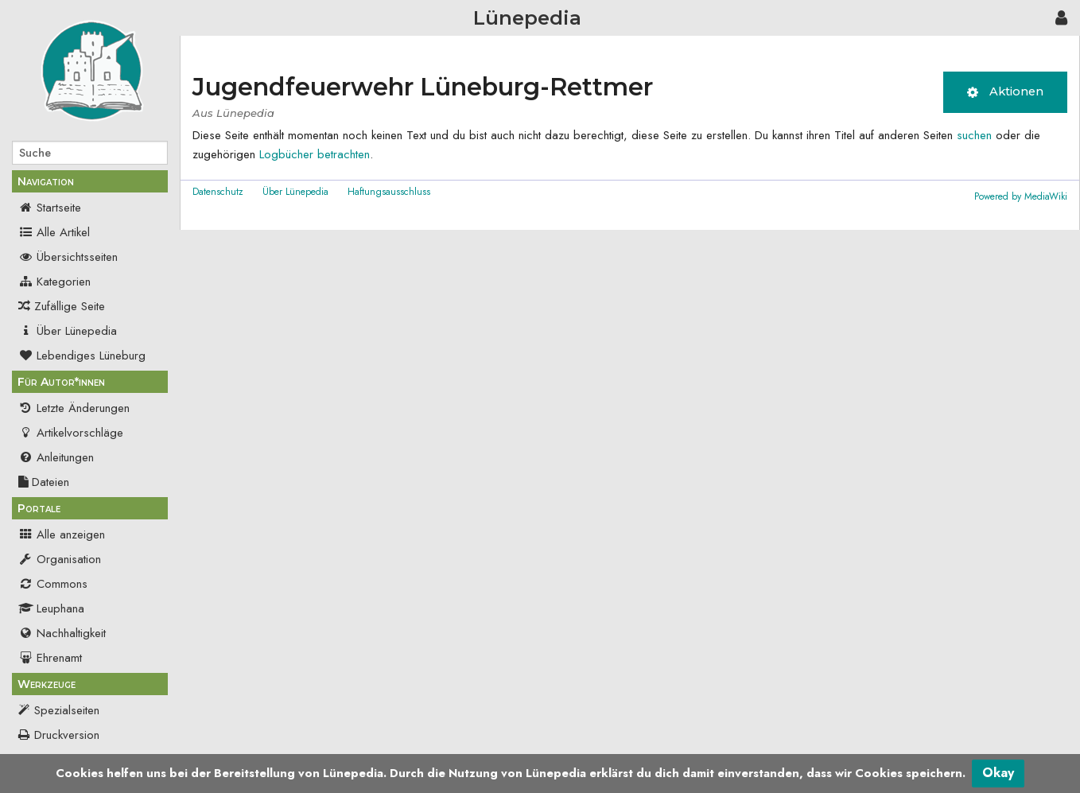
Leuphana (51, 608)
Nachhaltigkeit (62, 633)
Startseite (49, 207)
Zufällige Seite (69, 306)
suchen (974, 135)
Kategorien (54, 281)
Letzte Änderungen (74, 408)
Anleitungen (56, 457)
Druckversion (66, 735)
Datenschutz (217, 192)
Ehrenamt (50, 658)
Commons (52, 584)
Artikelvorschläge (70, 432)
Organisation (59, 559)
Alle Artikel (54, 232)
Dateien (43, 482)
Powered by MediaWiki (1020, 196)
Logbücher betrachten (314, 154)
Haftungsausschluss (389, 192)
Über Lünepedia (67, 331)
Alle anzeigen (61, 534)
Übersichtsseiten (68, 257)
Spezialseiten (66, 710)
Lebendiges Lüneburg (82, 355)
